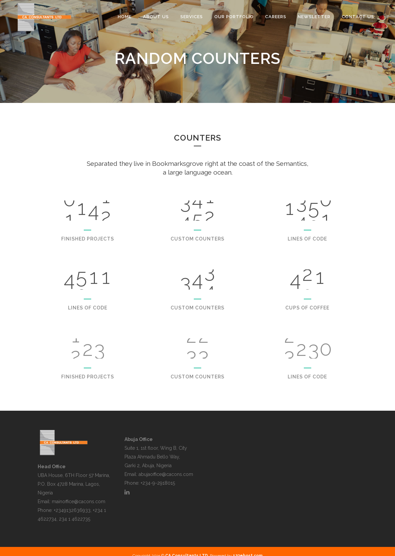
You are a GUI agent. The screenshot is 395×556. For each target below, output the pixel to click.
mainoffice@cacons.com (78, 501)
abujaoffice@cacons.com (166, 474)
